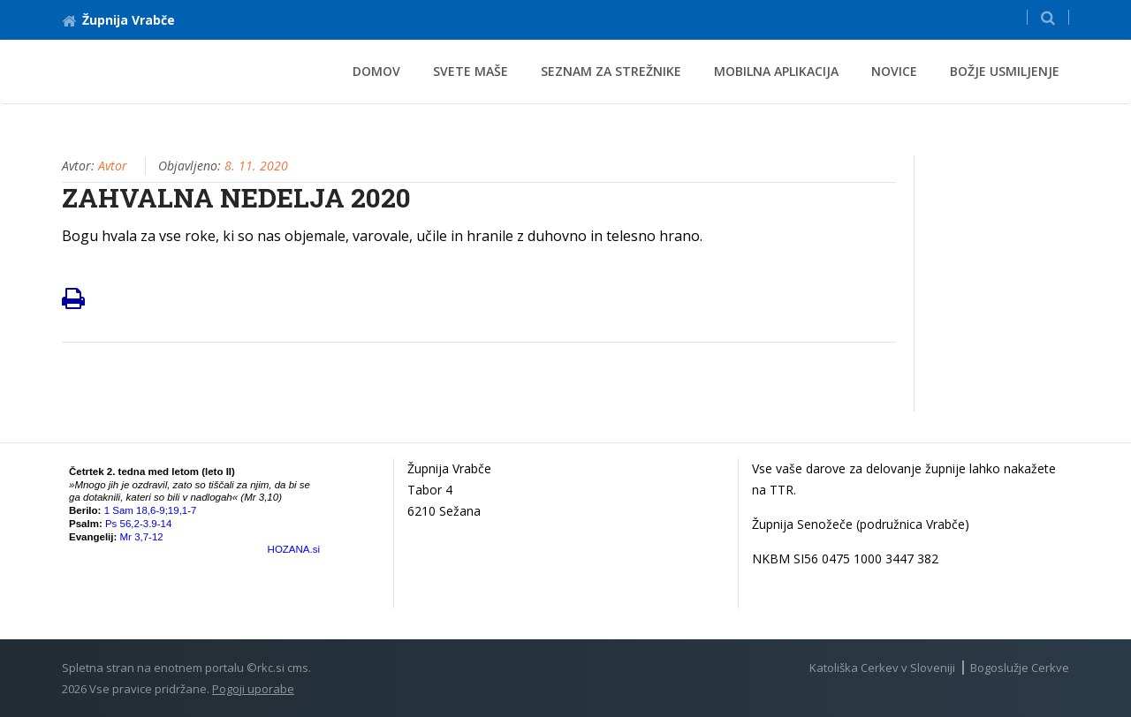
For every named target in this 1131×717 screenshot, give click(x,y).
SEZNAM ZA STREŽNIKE (611, 71)
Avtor (112, 165)
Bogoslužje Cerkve (1019, 667)
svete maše (470, 71)
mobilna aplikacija (776, 71)
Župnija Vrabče (118, 19)
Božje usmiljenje (1004, 71)
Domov (376, 71)
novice (894, 71)
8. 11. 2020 (256, 165)
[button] (1048, 17)
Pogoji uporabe (253, 689)
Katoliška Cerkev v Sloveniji (882, 667)
